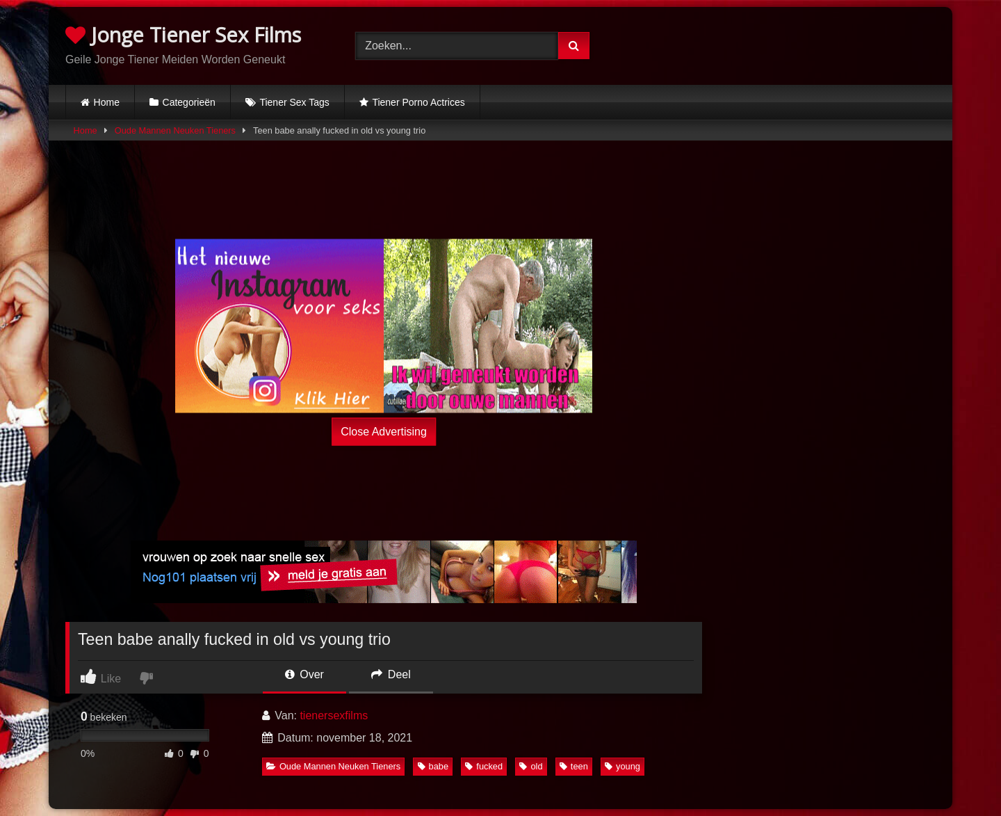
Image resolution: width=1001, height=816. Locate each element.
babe (433, 766)
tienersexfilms (334, 715)
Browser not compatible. (791, 44)
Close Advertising (384, 431)
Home (107, 102)
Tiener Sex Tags (294, 102)
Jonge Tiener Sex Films (183, 34)
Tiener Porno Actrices (418, 102)
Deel (390, 674)
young (622, 766)
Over (304, 674)
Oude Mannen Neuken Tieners (175, 130)
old (530, 766)
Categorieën (189, 102)
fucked (484, 766)
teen (574, 766)
